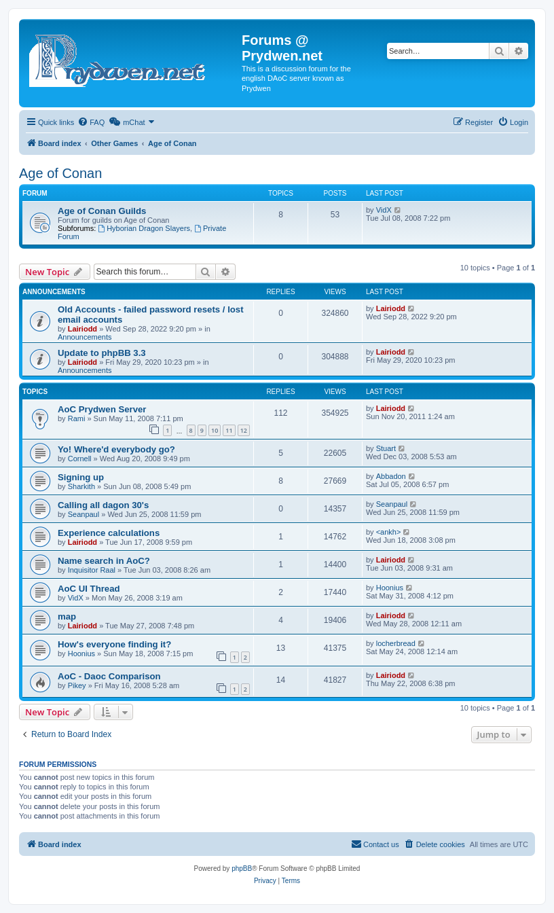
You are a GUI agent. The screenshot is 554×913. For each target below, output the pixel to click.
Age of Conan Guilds (102, 211)
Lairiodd (82, 329)
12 (243, 430)
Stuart (386, 448)
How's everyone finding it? (114, 644)
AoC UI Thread (89, 589)
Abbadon (391, 476)
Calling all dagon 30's (103, 505)
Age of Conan (60, 173)
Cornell (80, 458)
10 (214, 430)
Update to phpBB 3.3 (102, 353)
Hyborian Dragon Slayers (144, 228)
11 (228, 430)
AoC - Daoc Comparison (109, 676)
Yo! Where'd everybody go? (116, 449)
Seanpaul (84, 514)
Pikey (77, 685)
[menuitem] (91, 122)
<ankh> (388, 532)
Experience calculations (109, 533)
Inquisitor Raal (91, 570)
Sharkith (81, 486)
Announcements (85, 337)
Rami (77, 418)
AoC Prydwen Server (102, 409)
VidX (384, 210)
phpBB (242, 868)
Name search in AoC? (104, 561)
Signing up (81, 477)
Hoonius (389, 588)
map (67, 616)
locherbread (396, 643)
